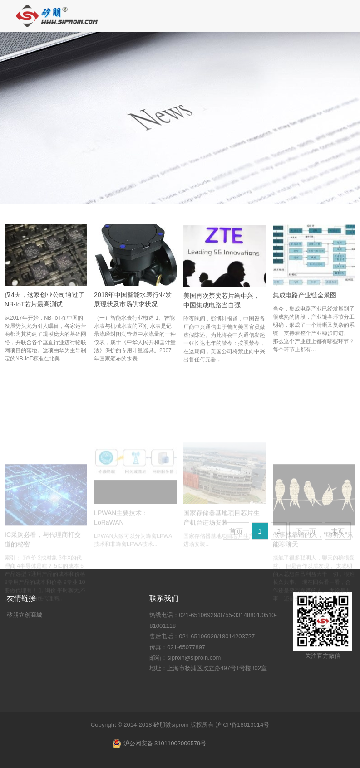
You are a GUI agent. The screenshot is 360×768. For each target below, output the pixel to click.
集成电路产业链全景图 (304, 302)
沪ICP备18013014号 (243, 724)
